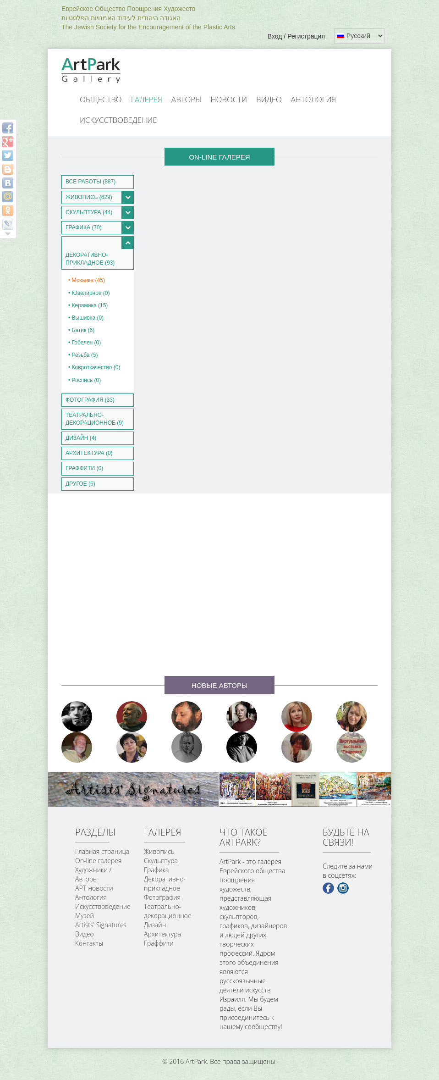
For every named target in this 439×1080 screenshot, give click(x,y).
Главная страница (102, 851)
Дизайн (155, 924)
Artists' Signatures (100, 924)
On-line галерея (98, 860)
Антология (313, 99)
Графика (156, 869)
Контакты (89, 943)
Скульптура (161, 860)
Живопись (159, 851)
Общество (101, 99)
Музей (84, 915)
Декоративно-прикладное (165, 883)
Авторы (186, 99)
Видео (269, 99)
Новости (229, 99)
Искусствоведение (118, 120)
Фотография (162, 897)
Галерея (146, 99)
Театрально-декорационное (168, 911)
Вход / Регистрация (296, 36)
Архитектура (162, 934)
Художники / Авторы (93, 874)
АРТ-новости (94, 888)
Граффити (159, 943)
